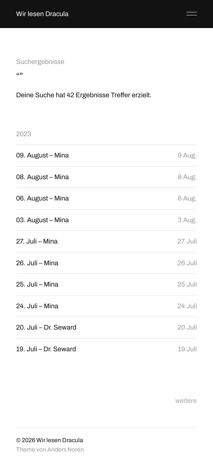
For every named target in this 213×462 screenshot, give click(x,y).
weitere (186, 400)
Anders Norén (65, 449)
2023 (23, 134)
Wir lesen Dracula (42, 14)
